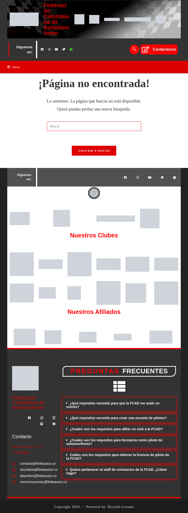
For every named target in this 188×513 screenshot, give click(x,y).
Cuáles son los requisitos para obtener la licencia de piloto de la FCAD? (117, 456)
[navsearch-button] (134, 49)
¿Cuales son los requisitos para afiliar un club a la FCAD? (116, 429)
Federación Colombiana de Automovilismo (56, 19)
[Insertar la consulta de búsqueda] (94, 126)
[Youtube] (56, 49)
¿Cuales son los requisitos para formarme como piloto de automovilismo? (114, 442)
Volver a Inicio (94, 151)
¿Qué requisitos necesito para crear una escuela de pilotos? (118, 418)
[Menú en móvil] (13, 67)
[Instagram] (49, 49)
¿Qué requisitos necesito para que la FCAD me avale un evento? (112, 405)
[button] (119, 405)
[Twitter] (63, 49)
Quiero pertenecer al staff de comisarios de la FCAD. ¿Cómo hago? (116, 471)
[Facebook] (42, 49)
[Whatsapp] (71, 49)
